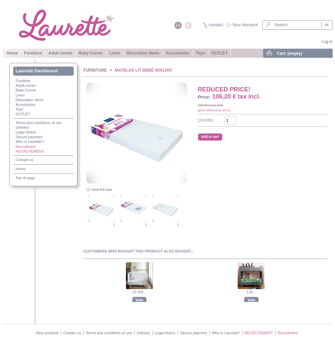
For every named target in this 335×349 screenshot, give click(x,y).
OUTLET (219, 53)
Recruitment (25, 147)
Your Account (245, 24)
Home (12, 53)
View (139, 300)
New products (47, 333)
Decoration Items (143, 53)
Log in (327, 41)
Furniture (33, 53)
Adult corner (60, 53)
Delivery (22, 127)
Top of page (25, 178)
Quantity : (206, 120)
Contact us (24, 160)
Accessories (178, 53)
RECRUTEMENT (29, 151)
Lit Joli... (139, 292)
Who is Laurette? (29, 142)
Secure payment (28, 137)
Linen (114, 53)
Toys (200, 53)
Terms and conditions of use (38, 123)
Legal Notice (25, 132)
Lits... (251, 292)
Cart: (289, 53)
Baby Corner (91, 53)
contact (216, 24)
